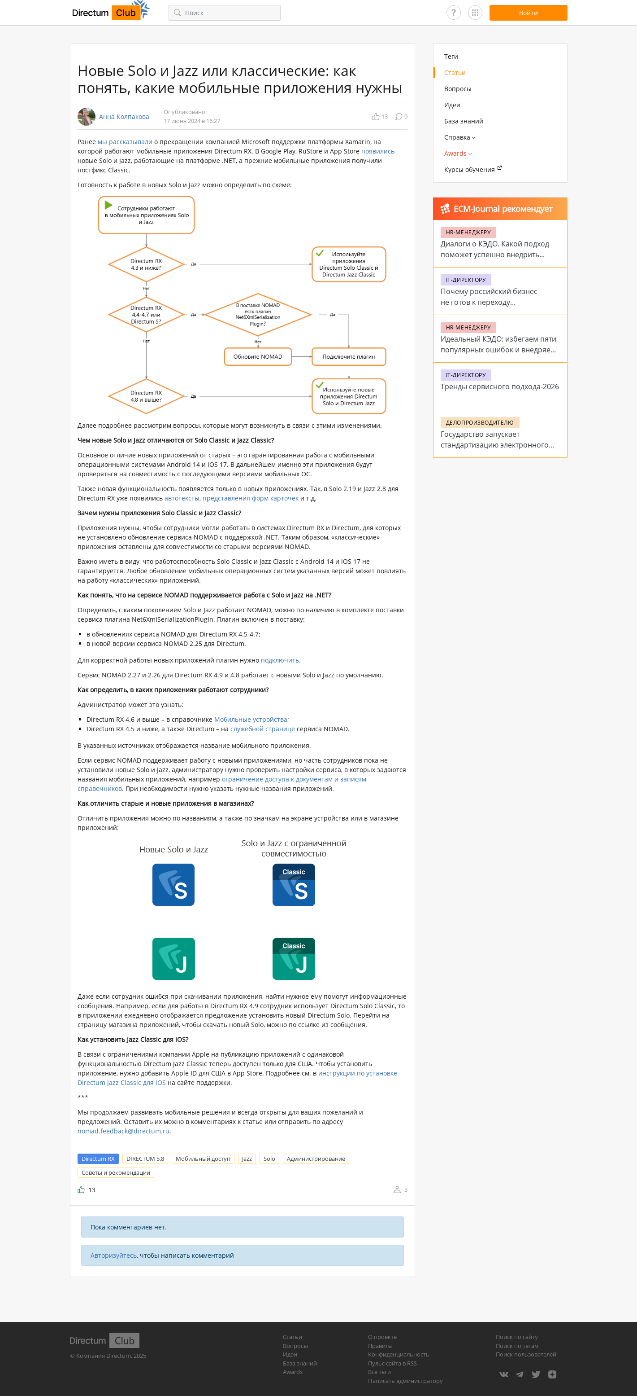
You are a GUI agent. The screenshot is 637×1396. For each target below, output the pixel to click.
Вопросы (458, 88)
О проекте (382, 1337)
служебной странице (262, 728)
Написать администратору (405, 1381)
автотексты (182, 498)
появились (377, 151)
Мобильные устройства (250, 719)
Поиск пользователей (526, 1354)
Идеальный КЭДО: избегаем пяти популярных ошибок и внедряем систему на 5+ (498, 349)
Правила (380, 1346)
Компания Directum (103, 1356)
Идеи (452, 105)
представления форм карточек (251, 498)
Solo (269, 1159)
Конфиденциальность (398, 1354)
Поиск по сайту (517, 1337)
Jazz (247, 1159)
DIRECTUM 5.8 (145, 1159)
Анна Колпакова (124, 117)
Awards (293, 1372)
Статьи (455, 72)
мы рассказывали (125, 141)
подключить (280, 660)
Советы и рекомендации (116, 1172)
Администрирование (316, 1159)
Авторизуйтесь (114, 1255)
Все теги (379, 1372)
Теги (451, 56)
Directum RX (98, 1159)
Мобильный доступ (203, 1159)
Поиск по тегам (517, 1346)
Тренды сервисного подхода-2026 (500, 386)
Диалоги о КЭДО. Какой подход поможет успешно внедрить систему (495, 254)
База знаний (463, 121)
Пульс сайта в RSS (392, 1363)
